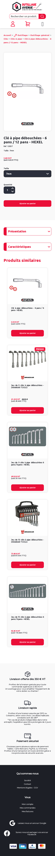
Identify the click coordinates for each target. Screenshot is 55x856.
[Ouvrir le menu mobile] (42, 24)
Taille (6, 168)
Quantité (8, 185)
